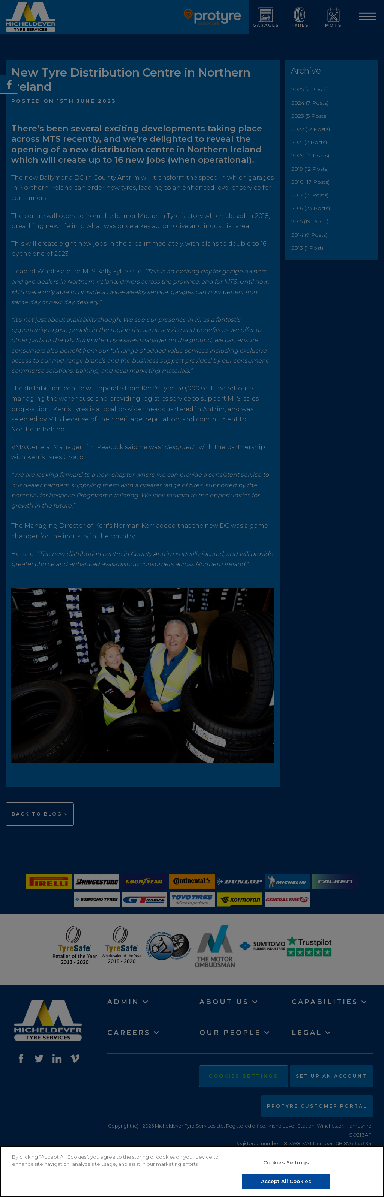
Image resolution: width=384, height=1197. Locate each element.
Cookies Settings (286, 1164)
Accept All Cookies (286, 1183)
